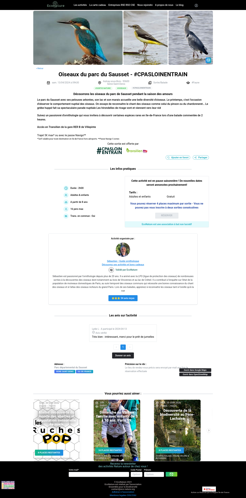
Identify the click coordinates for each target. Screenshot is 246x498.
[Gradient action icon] (208, 60)
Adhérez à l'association (123, 492)
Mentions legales (118, 495)
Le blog (179, 5)
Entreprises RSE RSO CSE (121, 5)
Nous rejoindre (145, 5)
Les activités (80, 5)
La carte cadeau (97, 5)
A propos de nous (164, 5)
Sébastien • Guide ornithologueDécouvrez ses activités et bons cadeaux (123, 263)
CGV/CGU (131, 495)
